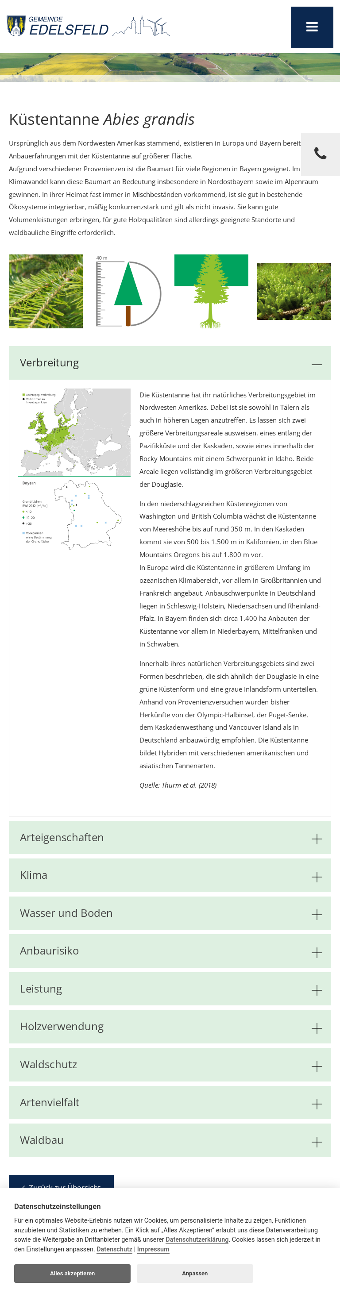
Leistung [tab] (171, 988)
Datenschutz (114, 1249)
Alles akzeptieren (72, 1273)
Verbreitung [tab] (171, 362)
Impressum (153, 1249)
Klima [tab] (171, 875)
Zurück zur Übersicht (61, 1187)
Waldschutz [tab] (171, 1064)
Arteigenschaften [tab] (171, 837)
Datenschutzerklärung (197, 1239)
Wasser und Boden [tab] (171, 913)
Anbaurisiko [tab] (171, 950)
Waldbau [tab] (171, 1140)
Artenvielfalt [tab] (171, 1102)
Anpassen (195, 1273)
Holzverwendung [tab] (171, 1026)
